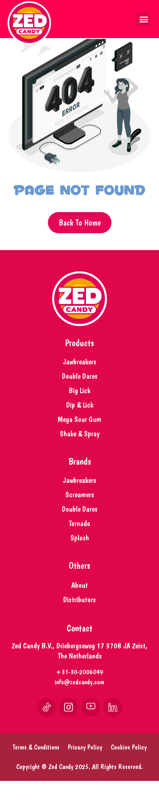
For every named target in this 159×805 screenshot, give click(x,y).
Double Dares (80, 400)
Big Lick (79, 414)
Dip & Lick (79, 429)
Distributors (79, 623)
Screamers (79, 518)
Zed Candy (60, 791)
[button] (144, 19)
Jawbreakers (79, 385)
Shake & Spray (80, 457)
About (79, 609)
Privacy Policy (85, 771)
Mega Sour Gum (79, 443)
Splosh (79, 561)
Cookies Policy (129, 771)
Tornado (79, 547)
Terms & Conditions (36, 771)
